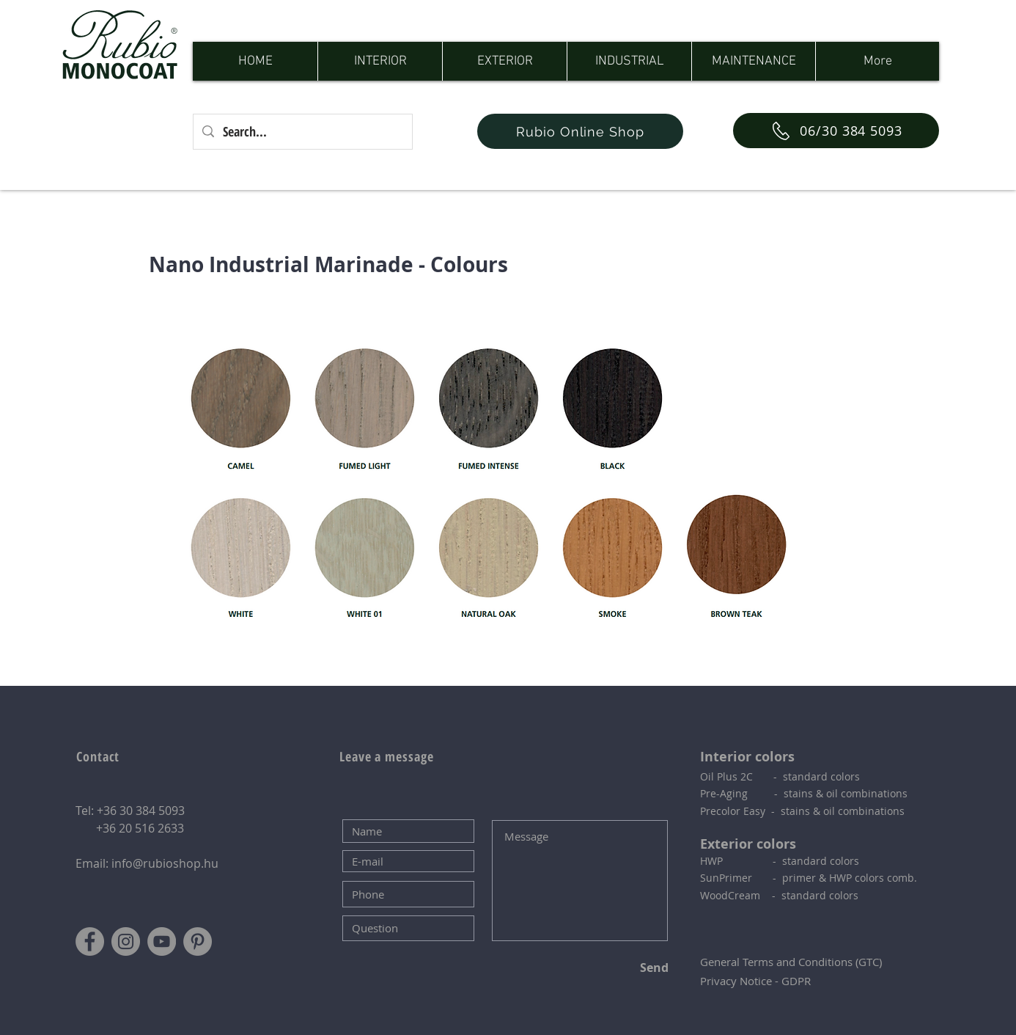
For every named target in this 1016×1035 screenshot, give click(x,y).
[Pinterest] (197, 941)
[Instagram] (125, 941)
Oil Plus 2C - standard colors (780, 776)
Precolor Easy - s (743, 811)
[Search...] (302, 131)
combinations (871, 811)
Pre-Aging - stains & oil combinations (804, 793)
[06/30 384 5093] (836, 130)
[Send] (620, 968)
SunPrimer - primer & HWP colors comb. (808, 878)
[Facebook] (90, 941)
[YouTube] (161, 941)
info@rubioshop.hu (164, 863)
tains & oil (812, 811)
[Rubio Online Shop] (580, 131)
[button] (379, 61)
